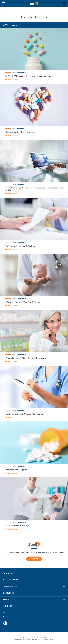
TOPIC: (5, 25)
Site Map (45, 637)
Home (7, 9)
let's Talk (34, 559)
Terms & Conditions (35, 637)
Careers (6, 611)
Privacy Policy (24, 637)
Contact (6, 616)
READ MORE (11, 79)
